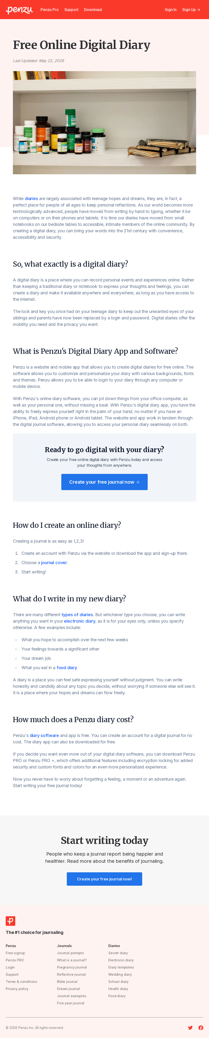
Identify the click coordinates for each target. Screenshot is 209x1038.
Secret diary (118, 953)
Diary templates (121, 967)
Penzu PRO (15, 960)
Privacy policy (17, 989)
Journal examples (71, 996)
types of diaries (77, 614)
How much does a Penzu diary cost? (73, 719)
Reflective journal (71, 974)
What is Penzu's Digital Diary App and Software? (95, 351)
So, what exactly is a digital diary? (70, 264)
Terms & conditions (21, 982)
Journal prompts (70, 953)
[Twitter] (190, 1027)
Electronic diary (120, 960)
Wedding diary (120, 974)
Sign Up (191, 9)
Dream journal (68, 989)
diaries (31, 198)
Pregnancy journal (72, 967)
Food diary (116, 996)
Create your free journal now (104, 482)
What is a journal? (72, 960)
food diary (67, 667)
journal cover (54, 562)
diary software (44, 735)
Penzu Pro (50, 9)
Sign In (171, 9)
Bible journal (67, 982)
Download (93, 9)
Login (10, 967)
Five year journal (70, 1003)
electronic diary (79, 621)
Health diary (118, 989)
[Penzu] (19, 11)
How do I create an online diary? (67, 525)
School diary (118, 982)
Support (71, 9)
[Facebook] (201, 1027)
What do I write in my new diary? (69, 598)
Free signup (15, 953)
